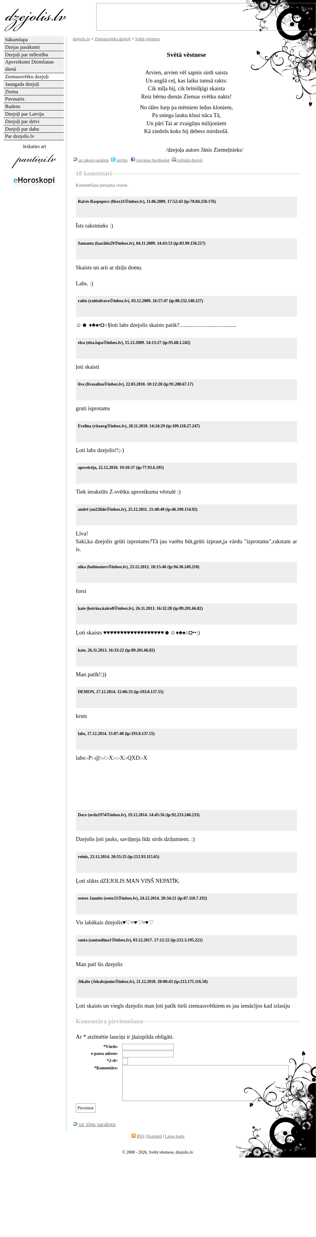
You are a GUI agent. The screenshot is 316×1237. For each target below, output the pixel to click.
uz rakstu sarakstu (91, 160)
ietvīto (119, 160)
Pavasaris (14, 99)
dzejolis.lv (81, 39)
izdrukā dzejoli (187, 160)
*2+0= (112, 1061)
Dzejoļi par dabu (22, 129)
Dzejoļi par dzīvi (22, 121)
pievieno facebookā (150, 160)
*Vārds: (111, 1046)
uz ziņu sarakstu (94, 1124)
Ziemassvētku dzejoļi (113, 39)
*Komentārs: (106, 1068)
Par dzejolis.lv (19, 136)
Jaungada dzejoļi (22, 84)
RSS (140, 1136)
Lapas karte (174, 1136)
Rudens (12, 106)
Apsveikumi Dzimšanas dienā (29, 65)
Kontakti (154, 1136)
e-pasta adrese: (104, 1053)
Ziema (11, 92)
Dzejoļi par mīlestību (26, 54)
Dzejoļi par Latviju (24, 114)
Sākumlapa (16, 39)
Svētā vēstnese (147, 39)
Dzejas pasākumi (22, 47)
